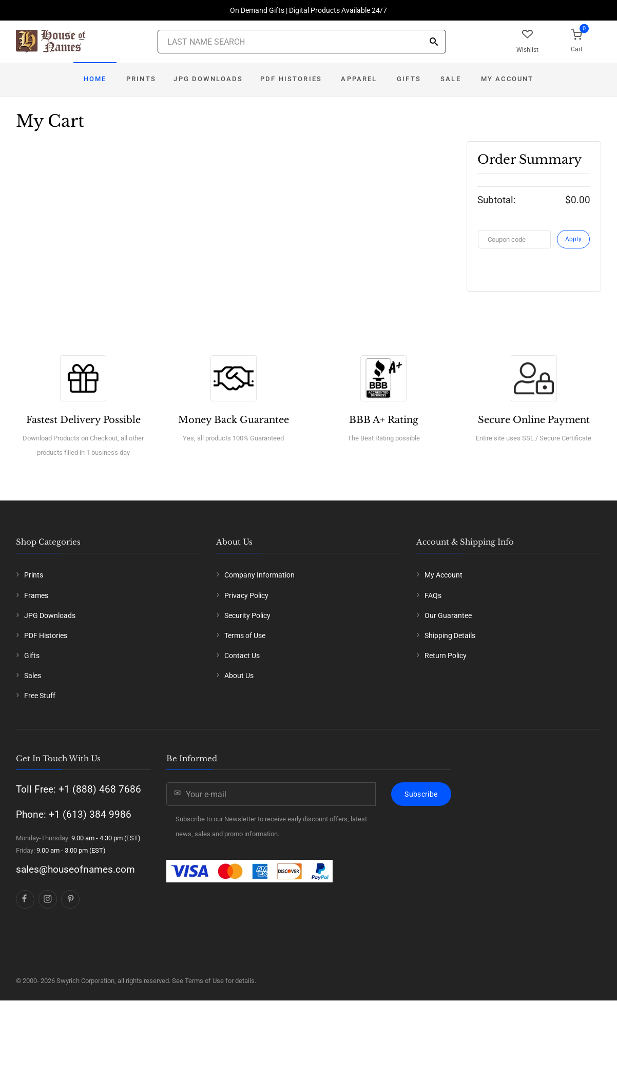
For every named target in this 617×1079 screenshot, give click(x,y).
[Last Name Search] (302, 41)
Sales (32, 675)
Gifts (409, 79)
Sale (450, 79)
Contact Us (242, 655)
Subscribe (420, 794)
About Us (239, 675)
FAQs (433, 595)
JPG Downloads (208, 79)
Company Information (259, 575)
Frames (36, 595)
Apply (573, 239)
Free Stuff (39, 695)
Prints (141, 79)
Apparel (359, 79)
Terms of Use (244, 635)
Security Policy (247, 615)
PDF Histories (291, 79)
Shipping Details (450, 635)
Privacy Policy (246, 595)
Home (95, 79)
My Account (507, 79)
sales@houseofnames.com (75, 869)
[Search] (434, 42)
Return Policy (446, 655)
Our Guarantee (448, 615)
